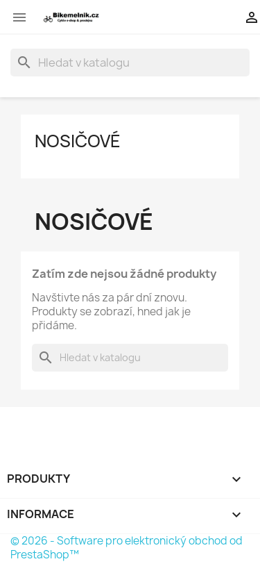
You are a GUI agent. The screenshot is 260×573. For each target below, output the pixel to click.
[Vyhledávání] (130, 62)
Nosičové (78, 141)
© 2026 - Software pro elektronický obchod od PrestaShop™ (126, 547)
